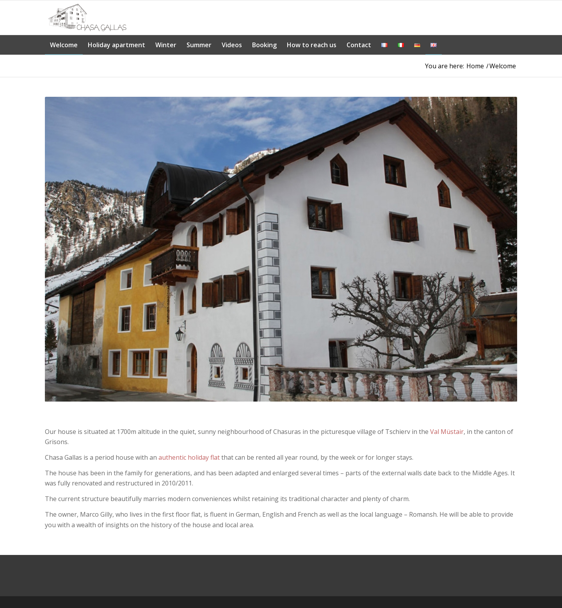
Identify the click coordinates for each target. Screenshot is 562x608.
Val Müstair (447, 431)
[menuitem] (64, 45)
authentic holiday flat (189, 457)
